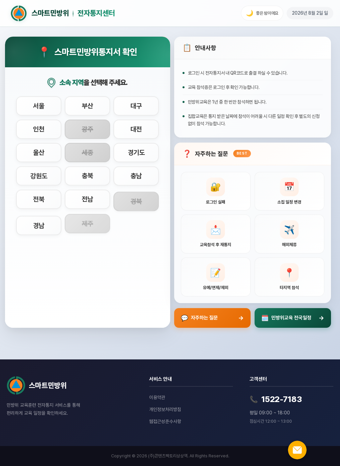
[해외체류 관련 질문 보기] (289, 234)
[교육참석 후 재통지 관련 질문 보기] (216, 234)
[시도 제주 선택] (87, 222)
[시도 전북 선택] (38, 200)
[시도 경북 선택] (136, 199)
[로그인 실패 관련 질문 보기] (216, 191)
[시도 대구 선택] (136, 106)
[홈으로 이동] (63, 13)
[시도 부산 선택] (87, 106)
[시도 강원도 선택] (38, 179)
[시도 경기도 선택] (136, 155)
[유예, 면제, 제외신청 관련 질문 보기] (216, 276)
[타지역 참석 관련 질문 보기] (289, 276)
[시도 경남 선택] (38, 222)
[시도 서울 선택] (38, 106)
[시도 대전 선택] (136, 129)
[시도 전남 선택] (87, 199)
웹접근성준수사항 (165, 421)
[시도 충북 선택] (87, 179)
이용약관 (157, 397)
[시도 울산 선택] (38, 154)
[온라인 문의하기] (297, 450)
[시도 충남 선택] (136, 178)
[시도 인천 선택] (38, 129)
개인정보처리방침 (165, 409)
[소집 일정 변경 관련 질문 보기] (289, 191)
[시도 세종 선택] (87, 155)
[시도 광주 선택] (87, 129)
